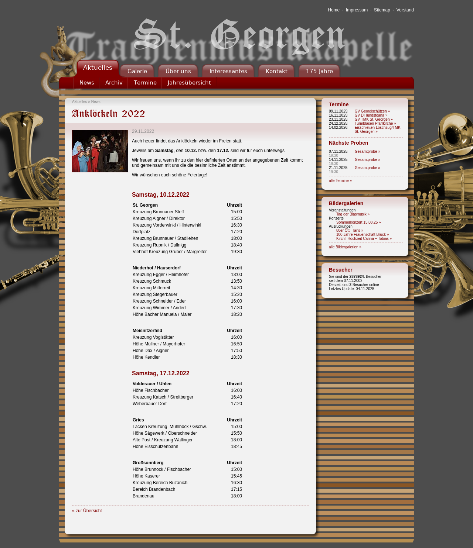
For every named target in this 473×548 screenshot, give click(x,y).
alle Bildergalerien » (345, 247)
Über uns (178, 71)
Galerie (137, 71)
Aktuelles (97, 67)
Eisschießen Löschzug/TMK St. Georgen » (378, 129)
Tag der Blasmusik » (353, 214)
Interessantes (228, 71)
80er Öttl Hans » (349, 230)
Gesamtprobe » (367, 151)
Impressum (357, 10)
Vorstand (405, 10)
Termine (145, 82)
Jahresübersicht (189, 82)
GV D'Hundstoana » (371, 115)
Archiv (114, 82)
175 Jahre (319, 71)
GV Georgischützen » (372, 111)
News (86, 82)
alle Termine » (340, 181)
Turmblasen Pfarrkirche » (375, 123)
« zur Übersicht (87, 510)
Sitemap (382, 10)
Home (334, 10)
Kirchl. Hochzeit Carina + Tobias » (364, 239)
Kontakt (276, 71)
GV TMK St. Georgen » (374, 119)
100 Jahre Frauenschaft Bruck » (362, 234)
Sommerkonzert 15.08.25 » (358, 222)
